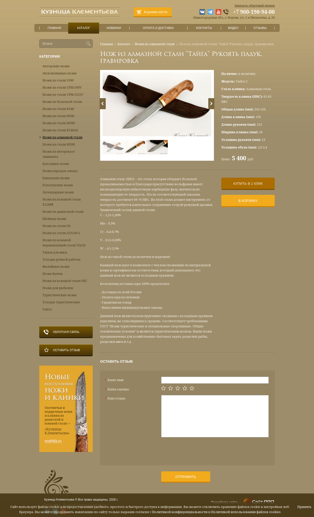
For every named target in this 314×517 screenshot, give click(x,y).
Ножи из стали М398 (58, 144)
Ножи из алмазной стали (155, 44)
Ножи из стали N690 (58, 116)
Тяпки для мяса (54, 252)
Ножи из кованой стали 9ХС (64, 281)
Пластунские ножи (57, 185)
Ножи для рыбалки (57, 288)
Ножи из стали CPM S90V (62, 87)
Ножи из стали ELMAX (60, 130)
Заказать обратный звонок (255, 5)
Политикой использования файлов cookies (246, 512)
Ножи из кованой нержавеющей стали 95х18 (63, 242)
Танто (47, 309)
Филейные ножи (55, 266)
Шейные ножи (54, 219)
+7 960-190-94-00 (254, 12)
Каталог (83, 28)
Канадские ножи (55, 178)
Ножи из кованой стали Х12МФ (61, 202)
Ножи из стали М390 (58, 123)
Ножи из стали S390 (58, 80)
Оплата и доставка (158, 28)
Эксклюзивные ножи (59, 73)
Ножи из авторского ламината (58, 154)
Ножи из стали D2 (56, 226)
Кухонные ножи (55, 164)
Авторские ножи (55, 66)
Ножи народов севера (60, 171)
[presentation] (198, 449)
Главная (54, 28)
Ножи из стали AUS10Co (61, 233)
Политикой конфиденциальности (180, 512)
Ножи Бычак (52, 274)
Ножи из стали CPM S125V (62, 94)
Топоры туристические (61, 302)
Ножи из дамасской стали (63, 211)
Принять (304, 507)
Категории (49, 56)
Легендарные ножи (58, 192)
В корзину (248, 201)
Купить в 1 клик (247, 184)
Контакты (204, 28)
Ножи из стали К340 (58, 109)
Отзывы (260, 28)
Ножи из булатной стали (62, 102)
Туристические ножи (59, 295)
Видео (233, 28)
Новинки (113, 28)
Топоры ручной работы (61, 259)
